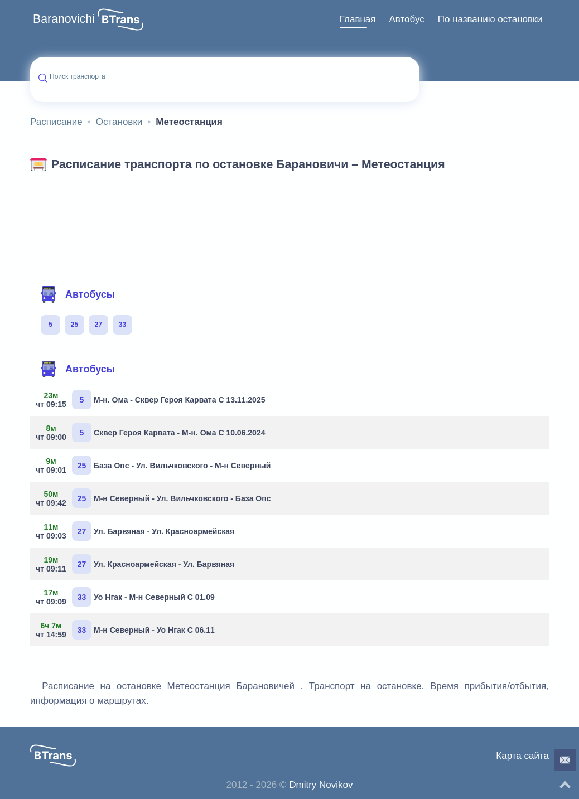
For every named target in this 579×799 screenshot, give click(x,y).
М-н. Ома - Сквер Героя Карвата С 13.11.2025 (151, 399)
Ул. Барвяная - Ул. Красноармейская (136, 531)
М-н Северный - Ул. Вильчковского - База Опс (154, 498)
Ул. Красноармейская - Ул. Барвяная (136, 564)
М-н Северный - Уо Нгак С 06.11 (126, 630)
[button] (120, 19)
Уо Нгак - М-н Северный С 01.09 (126, 597)
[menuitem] (358, 19)
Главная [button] (358, 19)
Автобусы (77, 294)
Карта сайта (522, 755)
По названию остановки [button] (490, 19)
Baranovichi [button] (64, 19)
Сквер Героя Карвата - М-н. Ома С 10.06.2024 (151, 432)
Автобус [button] (406, 19)
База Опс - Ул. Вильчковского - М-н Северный (154, 465)
